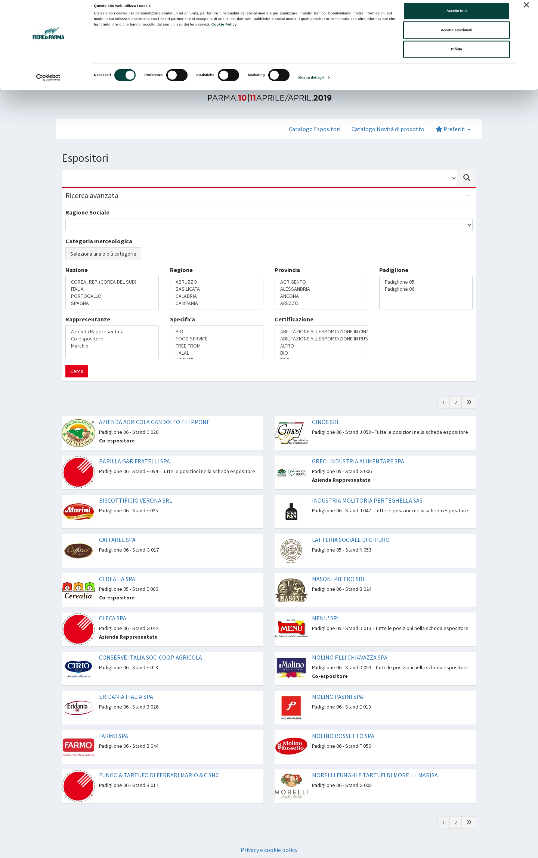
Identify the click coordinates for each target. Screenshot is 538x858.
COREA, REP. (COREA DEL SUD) (112, 282)
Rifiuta (456, 56)
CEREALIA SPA (117, 579)
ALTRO (321, 345)
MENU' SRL (326, 618)
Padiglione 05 (426, 282)
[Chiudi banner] (526, 11)
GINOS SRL (326, 422)
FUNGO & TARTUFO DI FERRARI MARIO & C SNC (159, 775)
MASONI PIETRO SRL (338, 579)
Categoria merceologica (98, 241)
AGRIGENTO (321, 282)
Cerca (76, 371)
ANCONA (321, 296)
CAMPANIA (217, 303)
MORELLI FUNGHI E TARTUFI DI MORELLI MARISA (375, 775)
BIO (217, 331)
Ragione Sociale (87, 212)
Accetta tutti (456, 17)
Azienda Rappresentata (112, 331)
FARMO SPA (113, 736)
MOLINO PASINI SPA (337, 696)
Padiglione (393, 270)
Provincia (287, 270)
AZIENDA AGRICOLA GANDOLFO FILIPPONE (154, 422)
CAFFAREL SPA (117, 539)
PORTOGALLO (112, 296)
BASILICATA (217, 289)
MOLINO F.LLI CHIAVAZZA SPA (349, 657)
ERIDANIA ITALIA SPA (126, 696)
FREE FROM (217, 345)
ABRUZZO (217, 282)
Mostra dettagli (311, 84)
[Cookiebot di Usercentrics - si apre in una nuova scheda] (48, 84)
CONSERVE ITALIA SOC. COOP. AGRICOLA (150, 657)
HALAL (217, 353)
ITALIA (112, 289)
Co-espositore (112, 338)
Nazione (76, 270)
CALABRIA (217, 296)
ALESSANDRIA (321, 289)
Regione (181, 270)
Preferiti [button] (453, 129)
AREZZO (321, 303)
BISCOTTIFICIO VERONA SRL (135, 500)
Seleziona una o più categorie (103, 253)
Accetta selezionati (456, 37)
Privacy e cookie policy (269, 850)
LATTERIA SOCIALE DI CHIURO (351, 539)
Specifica (182, 319)
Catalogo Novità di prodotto (388, 129)
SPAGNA (112, 303)
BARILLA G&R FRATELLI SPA (134, 461)
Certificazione (294, 319)
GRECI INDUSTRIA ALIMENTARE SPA (358, 461)
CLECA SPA (112, 618)
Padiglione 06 (426, 289)
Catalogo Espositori (314, 129)
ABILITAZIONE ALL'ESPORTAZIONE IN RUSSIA (321, 338)
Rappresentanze (87, 319)
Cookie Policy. (224, 31)
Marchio (112, 345)
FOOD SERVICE (217, 338)
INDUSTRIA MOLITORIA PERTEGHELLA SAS (367, 500)
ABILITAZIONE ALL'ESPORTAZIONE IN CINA (321, 331)
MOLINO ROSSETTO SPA (343, 736)
